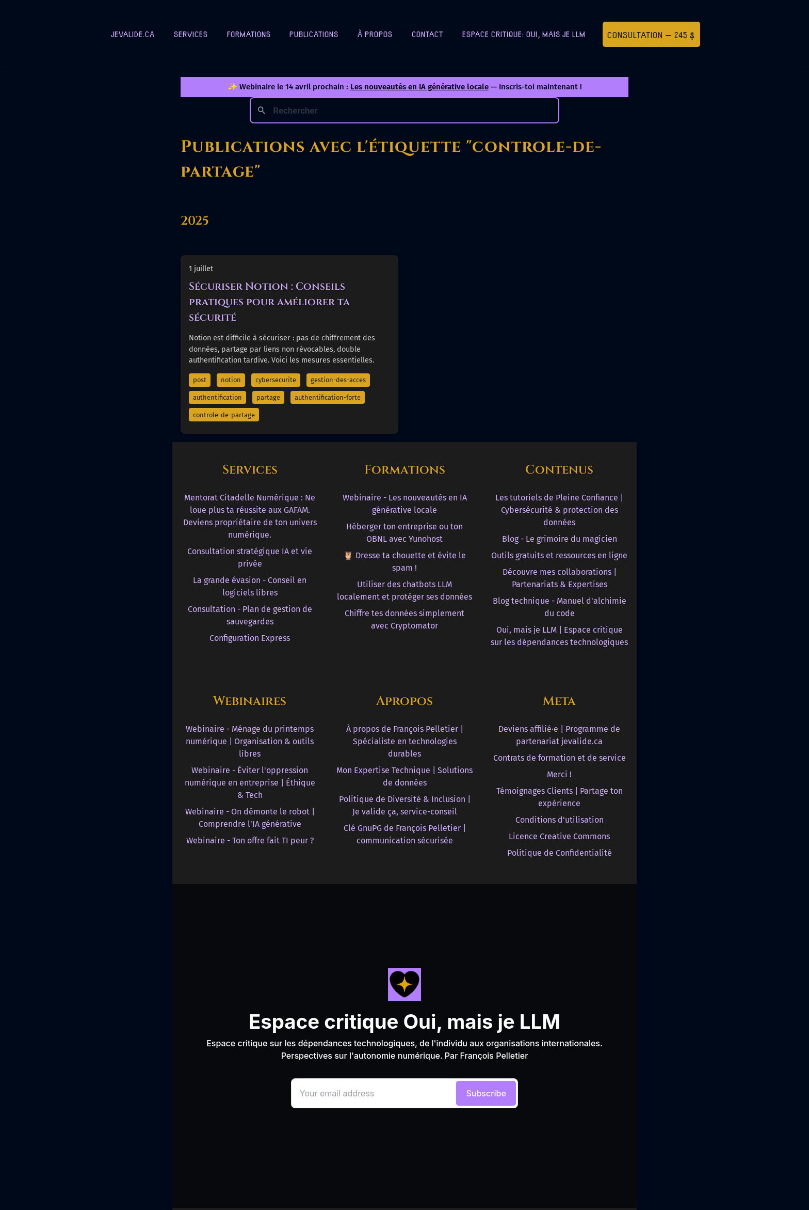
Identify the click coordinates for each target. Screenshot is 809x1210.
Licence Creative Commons (559, 836)
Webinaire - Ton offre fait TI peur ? (250, 840)
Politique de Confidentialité (559, 853)
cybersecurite (275, 380)
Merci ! (559, 774)
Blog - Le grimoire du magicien (559, 539)
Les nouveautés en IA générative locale (419, 86)
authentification (217, 397)
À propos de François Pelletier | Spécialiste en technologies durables (404, 741)
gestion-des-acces (338, 380)
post (199, 380)
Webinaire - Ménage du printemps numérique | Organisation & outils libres (250, 741)
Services (191, 33)
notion (231, 380)
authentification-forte (328, 397)
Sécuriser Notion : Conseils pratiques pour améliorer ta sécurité (269, 301)
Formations (249, 33)
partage (268, 397)
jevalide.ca (133, 33)
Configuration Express (249, 638)
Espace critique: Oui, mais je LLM (524, 33)
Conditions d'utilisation (559, 820)
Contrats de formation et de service (559, 758)
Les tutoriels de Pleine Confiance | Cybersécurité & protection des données (559, 510)
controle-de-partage (224, 415)
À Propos (375, 33)
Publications (313, 33)
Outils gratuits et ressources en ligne (559, 555)
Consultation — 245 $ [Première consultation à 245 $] (651, 34)
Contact (427, 33)
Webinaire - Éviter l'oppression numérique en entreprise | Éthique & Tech (250, 782)
